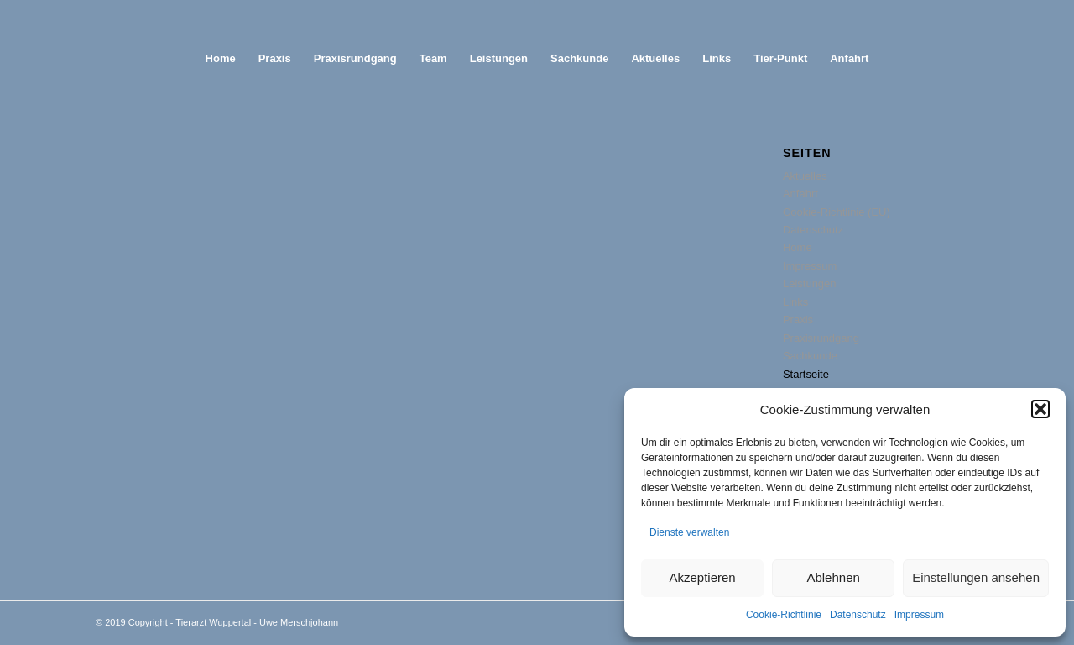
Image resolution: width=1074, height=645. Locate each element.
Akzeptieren (702, 577)
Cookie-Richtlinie (783, 615)
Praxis (798, 319)
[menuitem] (221, 59)
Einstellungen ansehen (976, 577)
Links (795, 302)
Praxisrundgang (821, 338)
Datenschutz (858, 615)
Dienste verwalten (689, 532)
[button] (1040, 409)
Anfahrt (800, 193)
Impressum (919, 615)
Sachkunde (810, 355)
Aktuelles (805, 176)
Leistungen (810, 283)
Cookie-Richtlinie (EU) (836, 212)
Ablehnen (832, 577)
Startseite (806, 374)
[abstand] (537, 19)
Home (797, 247)
